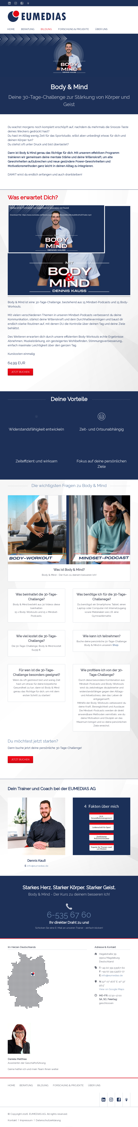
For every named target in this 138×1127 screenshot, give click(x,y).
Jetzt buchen (20, 371)
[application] (69, 251)
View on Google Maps (111, 989)
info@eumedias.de (37, 865)
